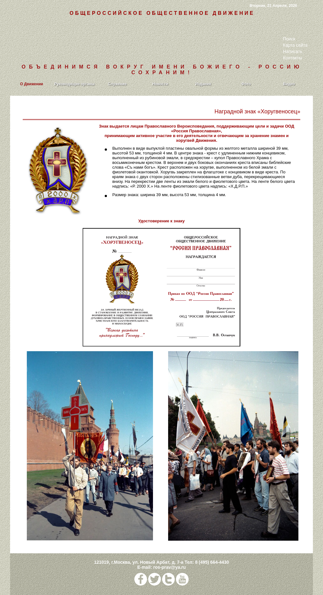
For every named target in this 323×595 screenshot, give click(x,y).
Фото (246, 84)
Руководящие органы (74, 84)
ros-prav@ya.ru (169, 567)
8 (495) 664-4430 (212, 562)
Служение (117, 84)
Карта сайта (295, 45)
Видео (289, 84)
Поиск (289, 38)
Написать (292, 51)
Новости (160, 84)
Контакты (292, 57)
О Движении (31, 84)
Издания (203, 84)
